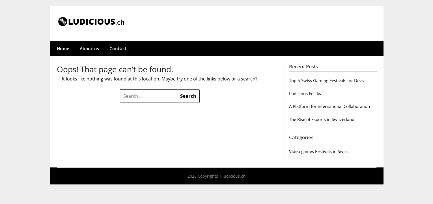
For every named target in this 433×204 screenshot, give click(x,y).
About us (89, 48)
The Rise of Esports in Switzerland (321, 119)
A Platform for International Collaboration (329, 106)
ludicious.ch (234, 176)
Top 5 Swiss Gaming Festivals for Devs (326, 80)
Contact (118, 48)
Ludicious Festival (306, 93)
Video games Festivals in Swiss (318, 151)
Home (63, 48)
